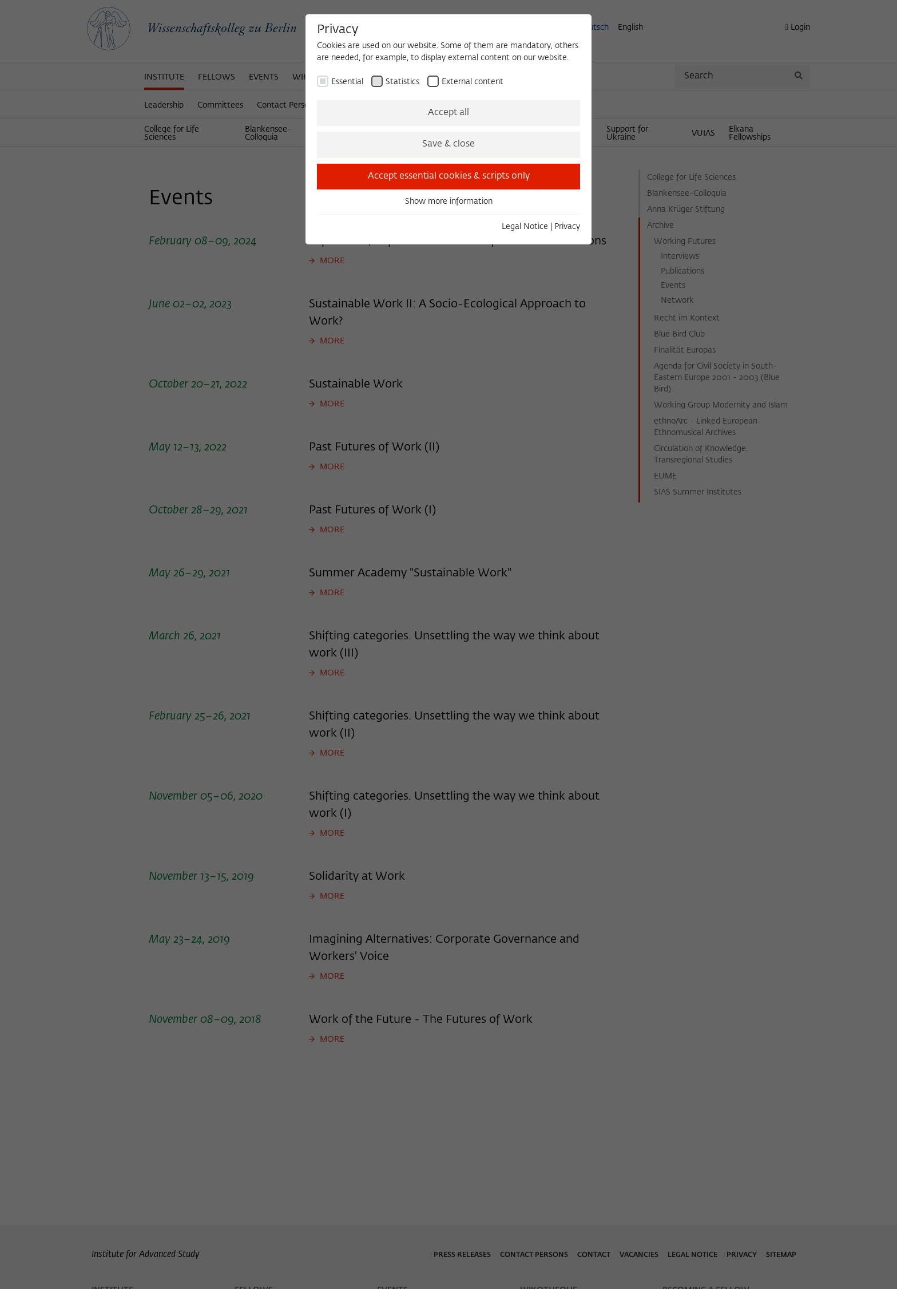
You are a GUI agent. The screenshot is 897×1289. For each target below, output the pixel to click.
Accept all (448, 112)
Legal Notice (525, 227)
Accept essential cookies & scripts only (449, 176)
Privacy (567, 227)
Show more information (449, 201)
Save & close (448, 144)
